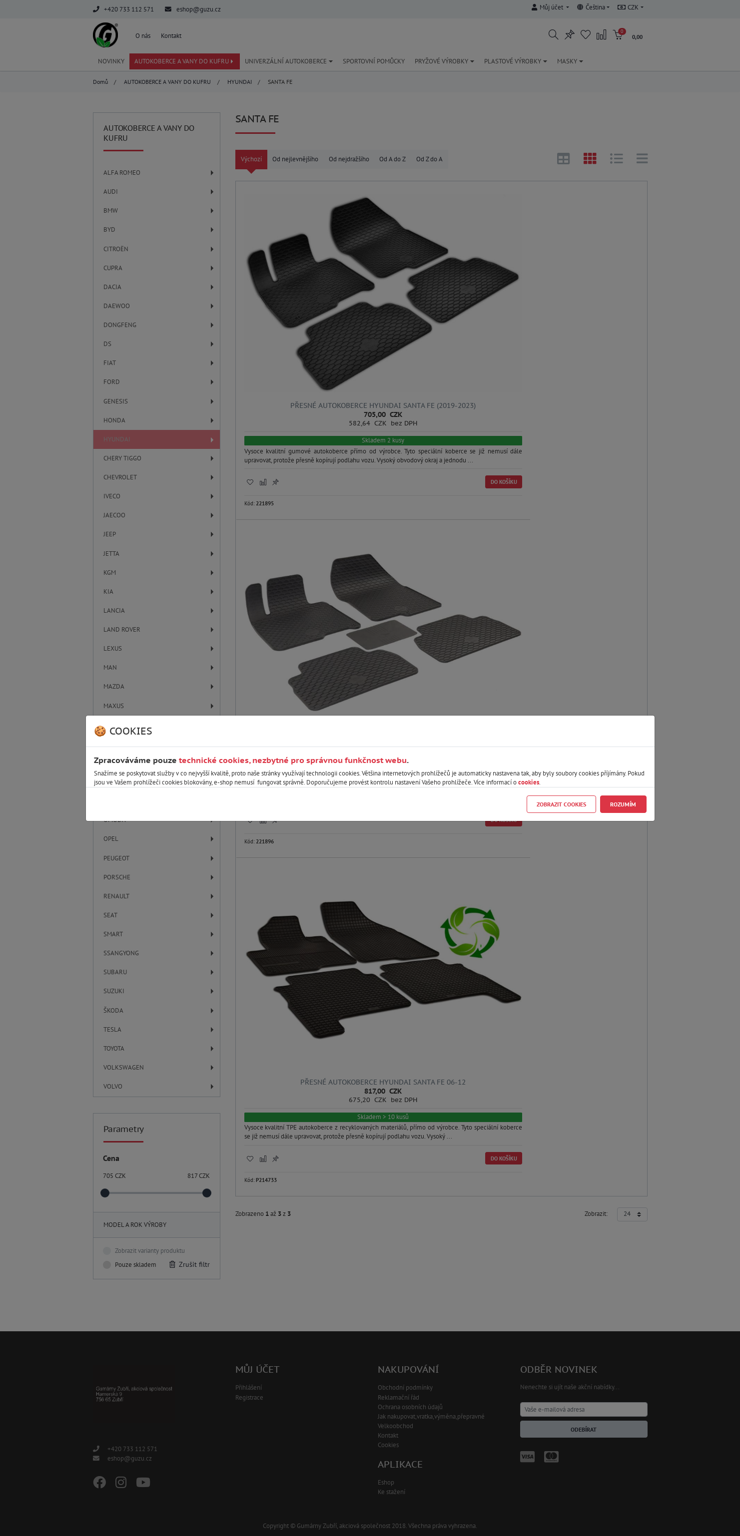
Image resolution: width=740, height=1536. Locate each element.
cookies (528, 782)
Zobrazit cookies (561, 804)
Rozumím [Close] (623, 804)
